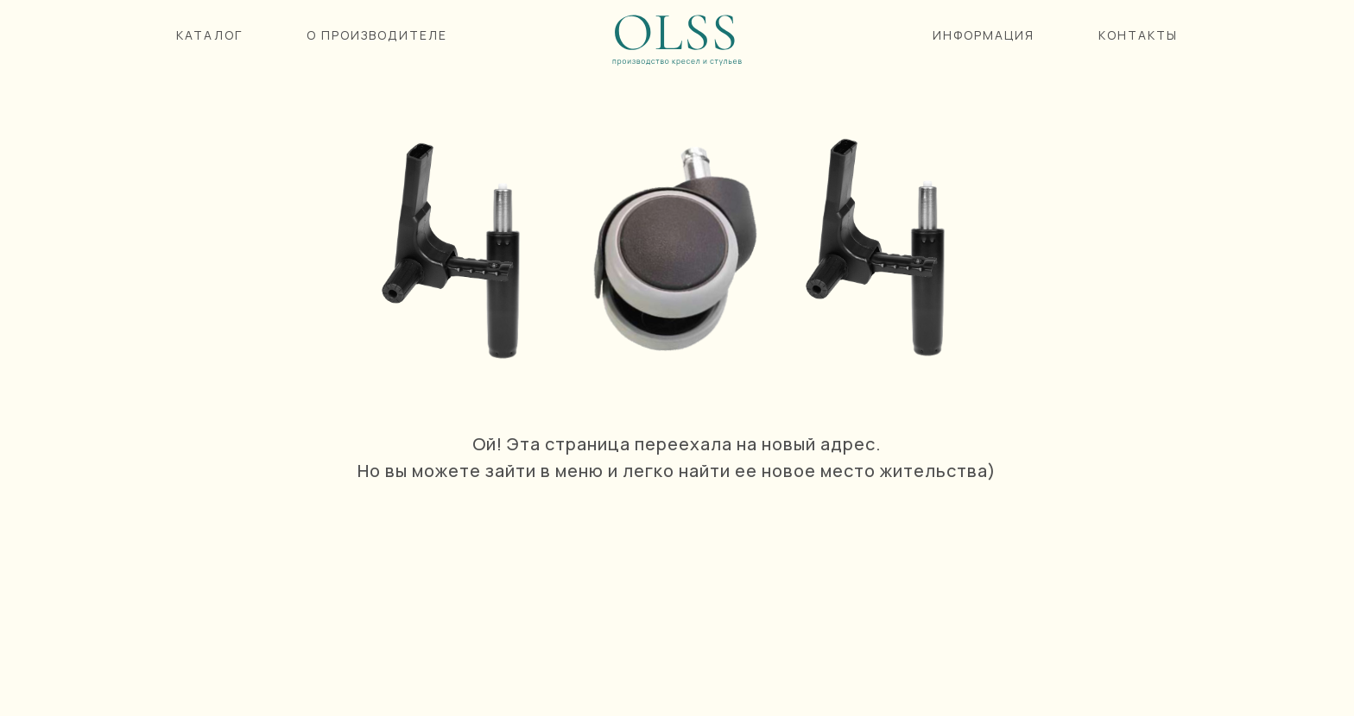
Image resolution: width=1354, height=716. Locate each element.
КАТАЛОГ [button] (209, 35)
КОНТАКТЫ (1138, 35)
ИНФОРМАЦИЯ (983, 35)
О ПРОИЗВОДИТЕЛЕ (377, 35)
